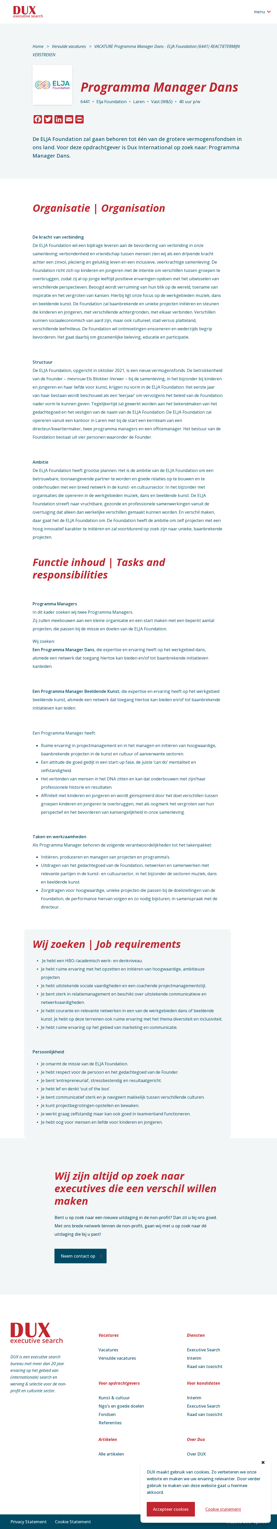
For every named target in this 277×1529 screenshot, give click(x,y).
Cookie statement (223, 1509)
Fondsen (107, 1414)
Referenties (110, 1423)
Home (38, 46)
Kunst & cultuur (114, 1398)
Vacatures (108, 1350)
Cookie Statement (73, 1522)
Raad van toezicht (205, 1366)
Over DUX (196, 1454)
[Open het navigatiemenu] (262, 11)
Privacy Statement (28, 1522)
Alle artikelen (111, 1454)
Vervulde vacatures (69, 46)
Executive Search (203, 1350)
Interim (194, 1358)
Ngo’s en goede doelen (121, 1406)
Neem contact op (78, 1256)
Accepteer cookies (171, 1509)
